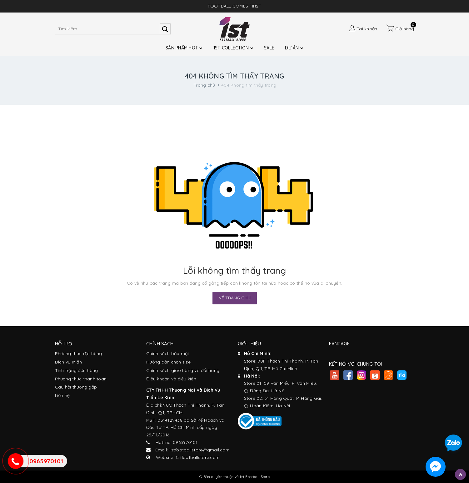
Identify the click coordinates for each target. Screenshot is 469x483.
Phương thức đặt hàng (78, 353)
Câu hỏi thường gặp (76, 387)
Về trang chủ (235, 298)
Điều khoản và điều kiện (171, 379)
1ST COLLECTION (233, 48)
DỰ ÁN (294, 48)
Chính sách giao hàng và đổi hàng (182, 370)
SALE (269, 48)
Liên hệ (62, 395)
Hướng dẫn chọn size (168, 362)
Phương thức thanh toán (81, 379)
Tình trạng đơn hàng (76, 370)
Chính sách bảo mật (167, 353)
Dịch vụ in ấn (68, 362)
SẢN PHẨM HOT (184, 48)
